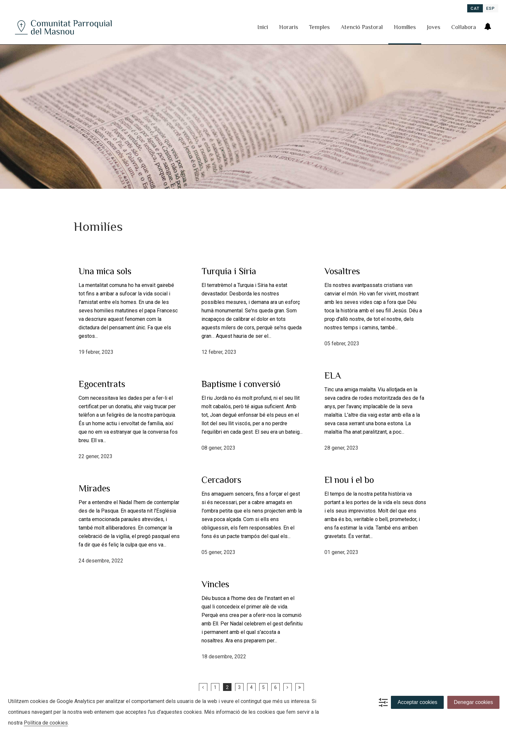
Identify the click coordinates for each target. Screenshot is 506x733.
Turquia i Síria (228, 271)
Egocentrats (102, 384)
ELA (332, 375)
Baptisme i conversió (240, 384)
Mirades (94, 488)
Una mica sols (105, 271)
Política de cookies (46, 723)
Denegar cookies (473, 702)
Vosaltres (342, 271)
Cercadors (221, 480)
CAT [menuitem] (475, 8)
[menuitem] (475, 8)
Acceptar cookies (417, 702)
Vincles (215, 584)
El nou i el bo (349, 480)
